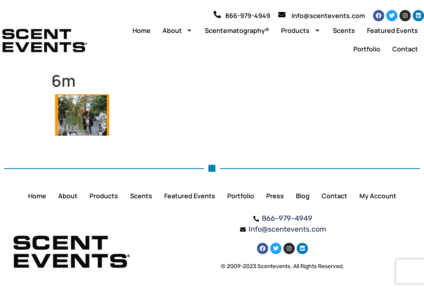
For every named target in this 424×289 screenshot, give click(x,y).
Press (275, 195)
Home (141, 30)
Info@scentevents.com (328, 15)
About (178, 30)
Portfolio (366, 49)
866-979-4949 (247, 15)
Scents (344, 30)
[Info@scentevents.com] (281, 14)
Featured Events (392, 30)
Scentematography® (237, 30)
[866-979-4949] (217, 14)
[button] (178, 30)
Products (301, 30)
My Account (377, 195)
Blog (303, 195)
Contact (405, 49)
